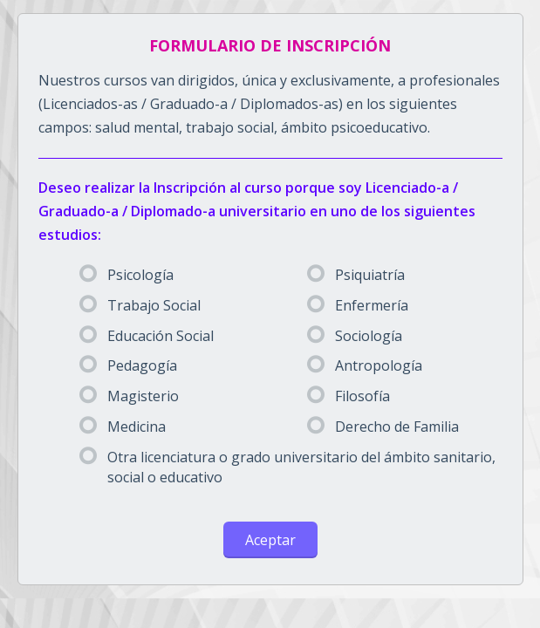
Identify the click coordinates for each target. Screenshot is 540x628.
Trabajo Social (140, 305)
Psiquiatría (356, 274)
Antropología (364, 365)
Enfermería (357, 305)
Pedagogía (128, 365)
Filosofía (348, 396)
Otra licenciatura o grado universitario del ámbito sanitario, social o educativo (287, 467)
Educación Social (146, 335)
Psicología (126, 274)
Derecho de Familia (383, 426)
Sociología (354, 335)
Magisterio (129, 396)
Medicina (122, 426)
